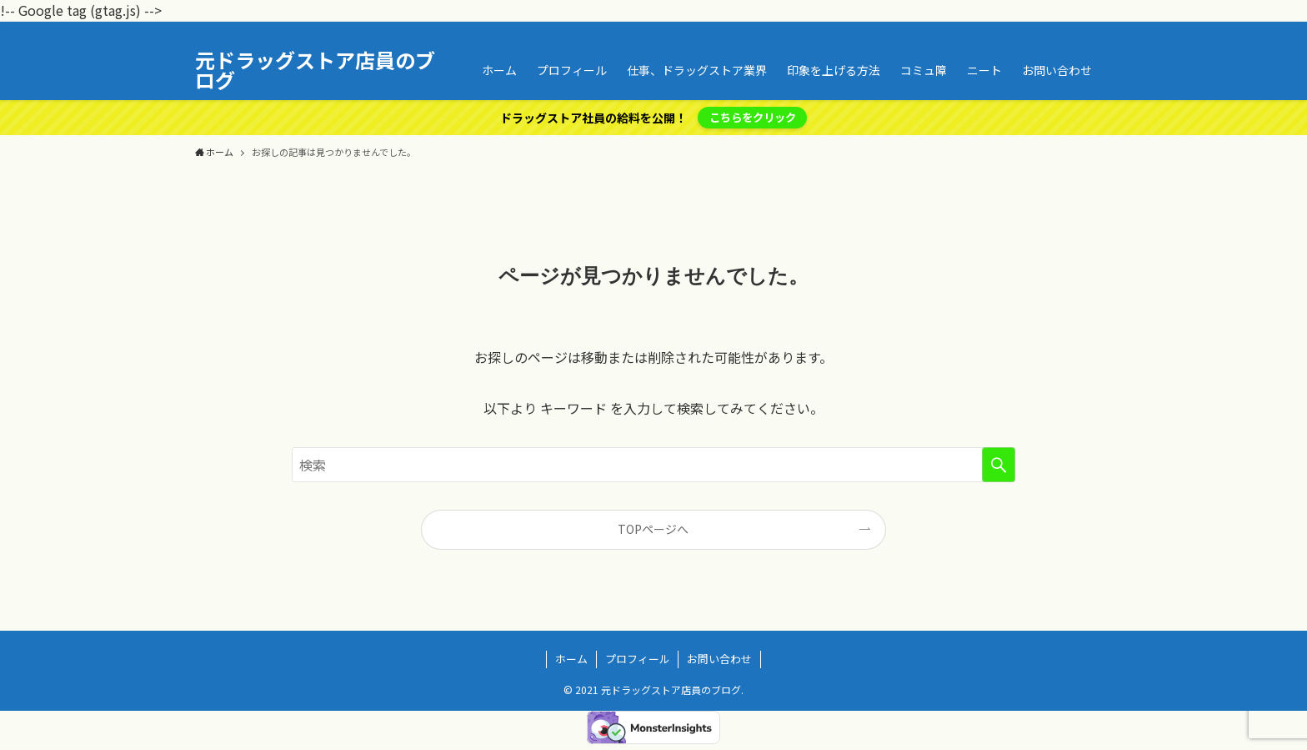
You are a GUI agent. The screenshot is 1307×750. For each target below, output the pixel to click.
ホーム (571, 659)
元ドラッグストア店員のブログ (315, 70)
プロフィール (637, 659)
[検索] (1101, 31)
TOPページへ (653, 529)
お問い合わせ (719, 659)
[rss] (1079, 31)
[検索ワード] (653, 464)
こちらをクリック (752, 117)
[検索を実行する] (998, 464)
